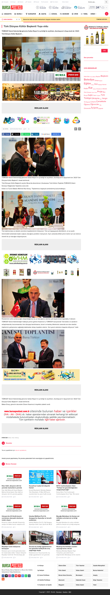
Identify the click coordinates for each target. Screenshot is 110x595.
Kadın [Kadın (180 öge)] (86, 88)
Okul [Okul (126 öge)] (85, 92)
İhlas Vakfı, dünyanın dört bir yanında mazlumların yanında (12, 487)
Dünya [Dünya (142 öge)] (97, 80)
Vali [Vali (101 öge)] (101, 99)
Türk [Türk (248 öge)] (103, 95)
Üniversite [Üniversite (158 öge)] (87, 108)
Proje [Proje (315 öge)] (99, 91)
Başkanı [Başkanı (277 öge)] (104, 76)
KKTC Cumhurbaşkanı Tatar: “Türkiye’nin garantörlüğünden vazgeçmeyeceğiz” (66, 488)
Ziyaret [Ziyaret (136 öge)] (88, 102)
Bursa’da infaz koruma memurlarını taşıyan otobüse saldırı (41, 19)
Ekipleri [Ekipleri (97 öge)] (100, 80)
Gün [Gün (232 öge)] (96, 84)
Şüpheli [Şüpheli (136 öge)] (100, 108)
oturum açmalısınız (20, 450)
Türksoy (17, 437)
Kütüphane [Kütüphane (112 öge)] (99, 89)
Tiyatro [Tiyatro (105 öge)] (98, 95)
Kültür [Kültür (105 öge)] (94, 89)
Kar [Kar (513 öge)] (90, 87)
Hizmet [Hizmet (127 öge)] (104, 84)
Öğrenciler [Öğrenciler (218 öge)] (94, 104)
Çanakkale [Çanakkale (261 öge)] (101, 101)
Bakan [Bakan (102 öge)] (94, 76)
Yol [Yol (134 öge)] (85, 102)
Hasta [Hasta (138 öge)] (100, 84)
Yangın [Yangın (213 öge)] (104, 98)
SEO (70, 592)
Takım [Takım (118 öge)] (94, 95)
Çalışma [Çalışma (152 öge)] (93, 102)
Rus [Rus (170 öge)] (104, 92)
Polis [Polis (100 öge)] (96, 92)
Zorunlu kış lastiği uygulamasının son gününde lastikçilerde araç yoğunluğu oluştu (40, 548)
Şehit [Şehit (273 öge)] (95, 108)
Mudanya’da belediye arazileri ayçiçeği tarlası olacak (66, 548)
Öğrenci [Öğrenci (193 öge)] (87, 104)
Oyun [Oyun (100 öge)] (93, 92)
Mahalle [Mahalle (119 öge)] (105, 89)
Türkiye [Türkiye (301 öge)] (87, 98)
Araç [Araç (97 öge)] (91, 76)
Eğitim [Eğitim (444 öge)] (87, 83)
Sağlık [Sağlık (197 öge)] (90, 95)
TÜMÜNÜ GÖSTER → (102, 19)
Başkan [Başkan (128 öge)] (98, 76)
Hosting (65, 592)
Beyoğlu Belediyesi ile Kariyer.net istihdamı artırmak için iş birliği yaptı (67, 518)
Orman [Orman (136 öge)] (89, 92)
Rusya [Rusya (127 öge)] (86, 95)
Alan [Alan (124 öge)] (88, 76)
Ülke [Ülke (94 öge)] (100, 105)
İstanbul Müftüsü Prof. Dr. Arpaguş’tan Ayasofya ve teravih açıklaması (40, 518)
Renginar (59, 592)
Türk (13, 437)
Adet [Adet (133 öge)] (85, 76)
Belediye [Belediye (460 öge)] (89, 79)
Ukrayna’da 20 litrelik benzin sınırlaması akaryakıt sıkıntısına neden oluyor (12, 518)
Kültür (9, 437)
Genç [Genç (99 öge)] (92, 84)
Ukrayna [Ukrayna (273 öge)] (95, 98)
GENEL (6, 129)
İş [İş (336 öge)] (92, 107)
